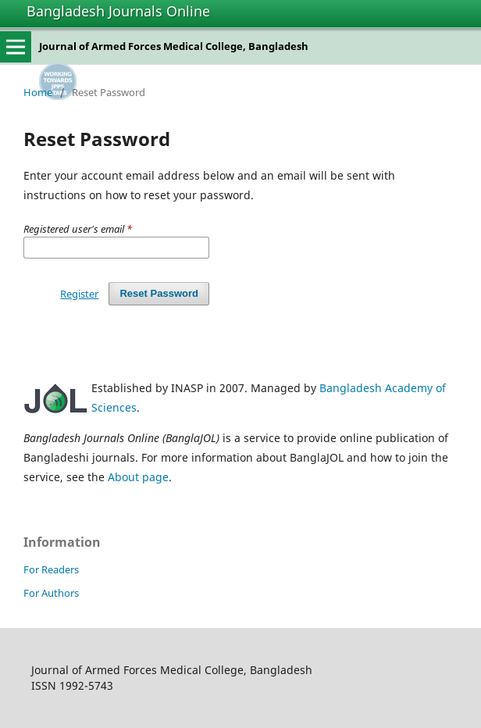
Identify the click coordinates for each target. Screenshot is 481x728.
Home (37, 92)
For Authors (51, 593)
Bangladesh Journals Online (118, 11)
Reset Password (158, 293)
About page (138, 476)
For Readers (51, 569)
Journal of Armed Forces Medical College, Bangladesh (173, 46)
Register (79, 294)
